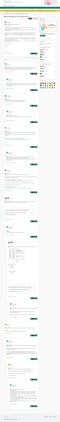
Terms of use (50, 416)
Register (46, 7)
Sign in (49, 7)
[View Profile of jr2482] (7, 63)
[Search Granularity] (33, 9)
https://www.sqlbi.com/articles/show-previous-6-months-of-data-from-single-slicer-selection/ (17, 139)
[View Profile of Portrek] (7, 324)
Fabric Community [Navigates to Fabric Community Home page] (12, 5)
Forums (17, 5)
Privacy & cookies (46, 416)
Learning (34, 5)
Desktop (26, 13)
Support (37, 5)
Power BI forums (7, 13)
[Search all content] (46, 9)
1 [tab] (46, 37)
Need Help (8, 51)
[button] (30, 18)
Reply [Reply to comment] (35, 73)
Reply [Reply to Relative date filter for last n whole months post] (35, 53)
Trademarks (54, 416)
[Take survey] (42, 35)
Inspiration (20, 5)
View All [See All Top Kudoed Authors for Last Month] (41, 77)
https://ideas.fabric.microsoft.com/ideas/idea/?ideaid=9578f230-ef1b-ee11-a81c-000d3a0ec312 (19, 116)
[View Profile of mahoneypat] (10, 197)
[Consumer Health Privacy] (14, 419)
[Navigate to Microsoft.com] (6, 5)
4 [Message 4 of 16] (10, 377)
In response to (9, 154)
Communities (27, 5)
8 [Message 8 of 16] (10, 296)
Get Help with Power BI (19, 13)
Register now (53, 10)
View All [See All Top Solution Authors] (41, 61)
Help (51, 7)
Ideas (23, 5)
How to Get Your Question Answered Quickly (46, 43)
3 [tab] (47, 37)
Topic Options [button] (35, 18)
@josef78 (8, 131)
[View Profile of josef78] (7, 21)
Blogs (31, 5)
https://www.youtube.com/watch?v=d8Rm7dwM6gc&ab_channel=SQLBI (14, 138)
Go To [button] (54, 7)
